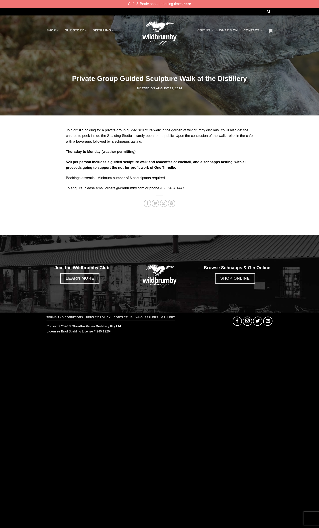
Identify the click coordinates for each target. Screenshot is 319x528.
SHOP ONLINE (235, 278)
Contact (252, 30)
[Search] (268, 11)
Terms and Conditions (65, 317)
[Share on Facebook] (147, 203)
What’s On (228, 30)
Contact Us (123, 317)
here (187, 4)
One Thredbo (165, 167)
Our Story (75, 30)
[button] (270, 30)
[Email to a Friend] (163, 203)
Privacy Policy (98, 317)
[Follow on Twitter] (257, 321)
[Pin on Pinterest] (171, 203)
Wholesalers (147, 317)
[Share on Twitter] (155, 203)
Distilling (103, 30)
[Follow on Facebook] (237, 321)
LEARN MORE (80, 278)
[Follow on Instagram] (247, 321)
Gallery (168, 317)
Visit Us (204, 30)
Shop (53, 30)
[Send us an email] (267, 321)
